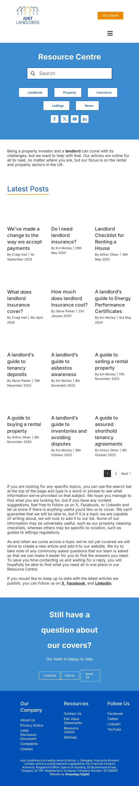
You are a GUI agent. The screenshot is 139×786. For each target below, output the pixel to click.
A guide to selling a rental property (111, 361)
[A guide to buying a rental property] (25, 400)
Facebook (76, 583)
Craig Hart (19, 254)
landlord (73, 151)
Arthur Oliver (109, 254)
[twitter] (64, 119)
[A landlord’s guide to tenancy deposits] (25, 337)
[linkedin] (85, 119)
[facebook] (54, 119)
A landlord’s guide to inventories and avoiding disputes (69, 431)
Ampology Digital (77, 774)
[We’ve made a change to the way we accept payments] (25, 211)
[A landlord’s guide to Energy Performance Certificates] (113, 274)
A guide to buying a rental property (24, 424)
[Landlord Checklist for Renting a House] (113, 211)
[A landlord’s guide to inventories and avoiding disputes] (69, 400)
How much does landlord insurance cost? (69, 298)
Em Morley (64, 248)
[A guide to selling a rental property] (113, 337)
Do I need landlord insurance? (64, 235)
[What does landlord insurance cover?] (25, 274)
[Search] (69, 73)
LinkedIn (103, 583)
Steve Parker (65, 311)
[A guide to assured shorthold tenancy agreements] (113, 400)
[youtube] (74, 119)
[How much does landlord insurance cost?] (69, 274)
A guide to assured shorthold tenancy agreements (108, 431)
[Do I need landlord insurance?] (69, 211)
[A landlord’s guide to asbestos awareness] (69, 337)
